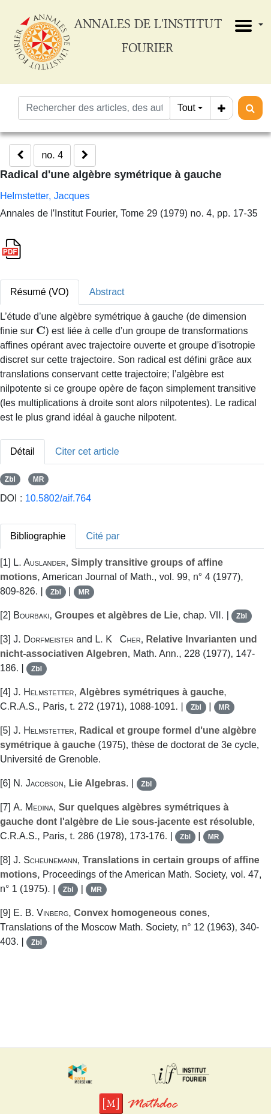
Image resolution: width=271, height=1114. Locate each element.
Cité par (103, 536)
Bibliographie (38, 536)
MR (38, 479)
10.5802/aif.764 (58, 498)
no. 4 (52, 155)
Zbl (10, 479)
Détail (22, 451)
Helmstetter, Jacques (44, 196)
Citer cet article (87, 451)
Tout (186, 108)
